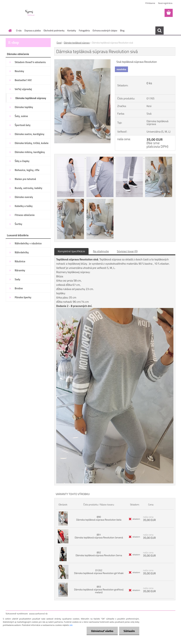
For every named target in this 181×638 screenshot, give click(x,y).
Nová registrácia (165, 3)
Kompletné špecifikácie (71, 251)
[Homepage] (9, 30)
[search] (159, 30)
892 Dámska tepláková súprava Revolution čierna (99, 554)
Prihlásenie (150, 3)
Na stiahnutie (101, 251)
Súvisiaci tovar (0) (127, 251)
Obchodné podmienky (54, 30)
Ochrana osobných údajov (104, 30)
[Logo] (30, 13)
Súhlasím (129, 631)
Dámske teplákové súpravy (77, 42)
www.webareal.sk (38, 613)
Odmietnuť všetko (102, 631)
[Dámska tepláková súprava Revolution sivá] (82, 61)
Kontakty (71, 30)
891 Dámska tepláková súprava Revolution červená (99, 536)
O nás (19, 30)
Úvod (59, 42)
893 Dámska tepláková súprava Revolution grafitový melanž (98, 589)
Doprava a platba (32, 30)
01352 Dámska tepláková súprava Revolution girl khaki (98, 571)
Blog (122, 30)
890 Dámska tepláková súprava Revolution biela (98, 518)
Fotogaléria (84, 30)
